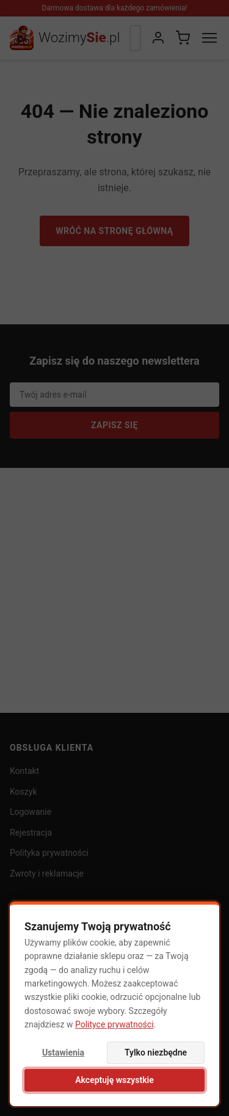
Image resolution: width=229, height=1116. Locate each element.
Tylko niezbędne (156, 1052)
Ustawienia (63, 1052)
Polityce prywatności (114, 1024)
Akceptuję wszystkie (114, 1080)
